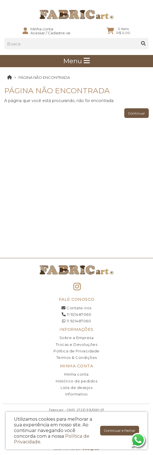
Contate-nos (76, 308)
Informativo (76, 394)
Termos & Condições (76, 357)
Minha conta (76, 374)
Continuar (136, 113)
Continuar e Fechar (119, 430)
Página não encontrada (44, 77)
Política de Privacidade (76, 351)
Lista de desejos (76, 387)
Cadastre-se (59, 33)
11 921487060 (76, 314)
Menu (76, 61)
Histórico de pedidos (76, 381)
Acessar (37, 33)
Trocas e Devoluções (77, 344)
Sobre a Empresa (76, 337)
